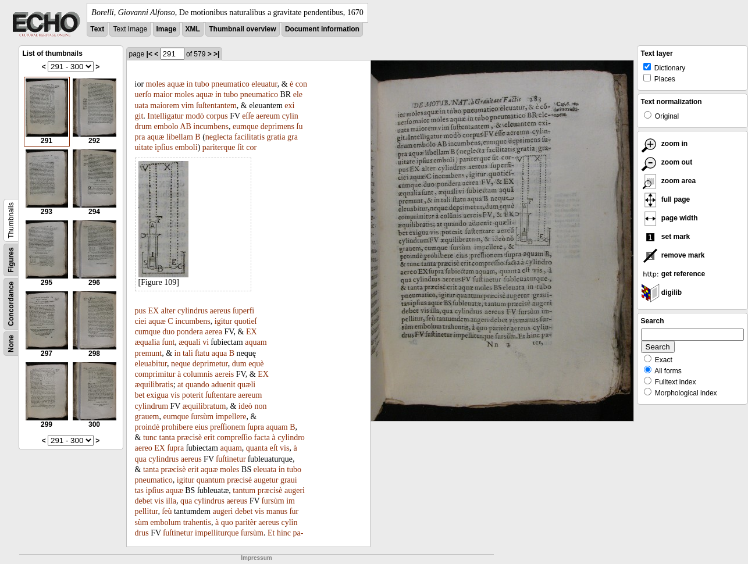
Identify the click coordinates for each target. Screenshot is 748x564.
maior (163, 94)
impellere (231, 416)
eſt (274, 448)
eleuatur (264, 84)
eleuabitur (151, 363)
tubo (202, 84)
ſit (240, 147)
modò (195, 116)
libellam (179, 137)
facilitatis (249, 137)
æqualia (148, 342)
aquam (255, 342)
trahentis (197, 522)
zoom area (668, 181)
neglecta (219, 137)
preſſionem (227, 427)
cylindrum (152, 406)
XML (193, 29)
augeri (294, 490)
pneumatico (230, 84)
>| (216, 54)
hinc (284, 533)
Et (271, 533)
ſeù (167, 511)
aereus (220, 310)
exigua (157, 395)
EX (153, 310)
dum (239, 363)
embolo (166, 126)
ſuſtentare (220, 395)
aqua (219, 353)
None (11, 343)
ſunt (168, 342)
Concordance (11, 303)
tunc (150, 437)
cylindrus (192, 310)
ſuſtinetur (230, 459)
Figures (11, 259)
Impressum (256, 558)
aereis (224, 374)
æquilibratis (154, 384)
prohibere (177, 427)
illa (171, 501)
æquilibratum (204, 406)
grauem (147, 416)
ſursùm (202, 416)
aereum (268, 116)
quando (197, 384)
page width (669, 218)
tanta (167, 437)
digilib (661, 292)
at (180, 384)
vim (187, 105)
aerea (213, 331)
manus (277, 511)
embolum (165, 522)
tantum (244, 490)
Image (166, 29)
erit (209, 437)
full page (665, 199)
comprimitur (155, 374)
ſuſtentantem (216, 105)
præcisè (189, 437)
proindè (147, 427)
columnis (198, 374)
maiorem (164, 105)
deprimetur (210, 363)
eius (201, 427)
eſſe (248, 116)
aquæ (176, 84)
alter (168, 310)
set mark (665, 237)
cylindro (291, 437)
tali (188, 353)
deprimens (277, 126)
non (260, 406)
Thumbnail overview (242, 29)
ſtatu (202, 353)
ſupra (255, 427)
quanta (257, 448)
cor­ (251, 147)
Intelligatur (165, 116)
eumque (245, 126)
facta (262, 437)
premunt (148, 353)
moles (155, 84)
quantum (211, 480)
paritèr (246, 522)
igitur (223, 321)
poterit (193, 395)
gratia (276, 137)
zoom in (664, 144)
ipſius (164, 147)
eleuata (265, 469)
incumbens (211, 126)
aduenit (223, 384)
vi (205, 342)
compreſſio (234, 437)
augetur (266, 480)
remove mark (673, 255)
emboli (186, 147)
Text (97, 29)
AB (185, 126)
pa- (298, 533)
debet (143, 501)
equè (255, 363)
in (190, 84)
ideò (245, 406)
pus (140, 310)
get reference (673, 274)
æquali (189, 342)
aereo (143, 448)
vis (175, 395)
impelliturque (216, 533)
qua (141, 459)
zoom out (667, 162)
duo (168, 331)
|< (149, 54)
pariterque (219, 147)
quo (227, 522)
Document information (322, 29)
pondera (190, 331)
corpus (216, 116)
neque (180, 363)
